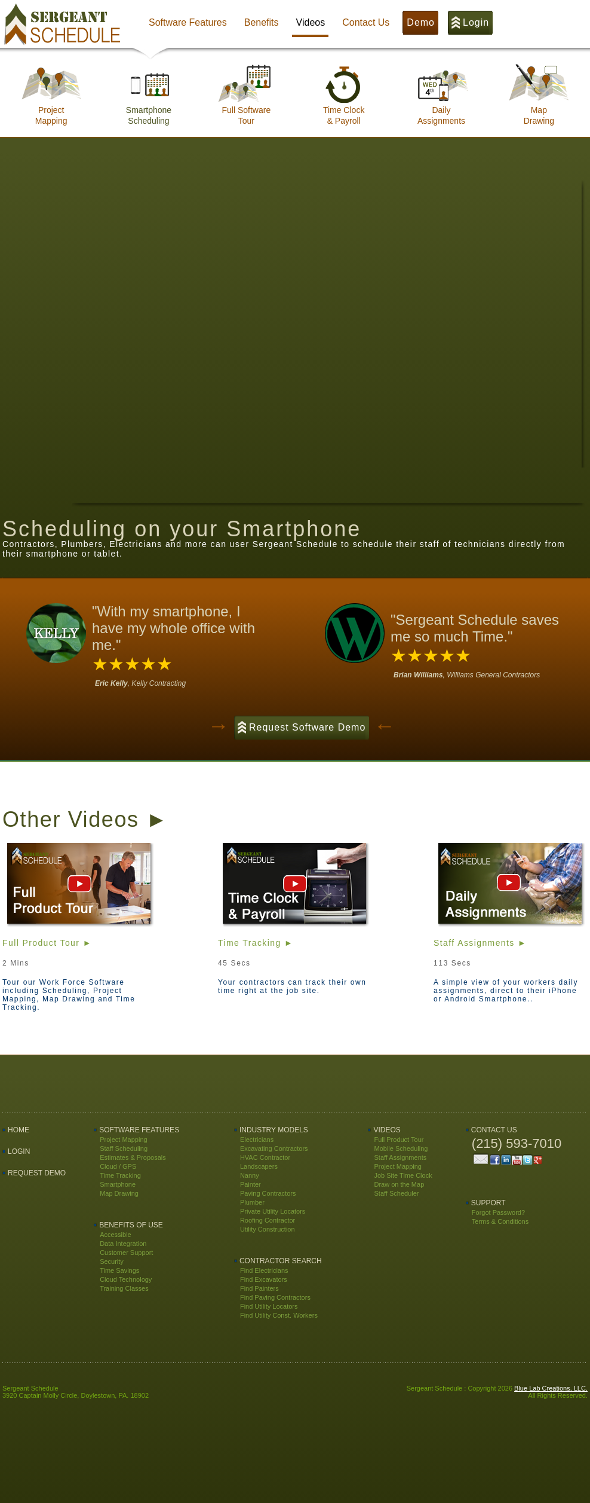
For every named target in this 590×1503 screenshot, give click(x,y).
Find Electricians (264, 1270)
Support (488, 1203)
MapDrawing (539, 111)
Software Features (139, 1130)
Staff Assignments (400, 1157)
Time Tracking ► (255, 943)
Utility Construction (267, 1229)
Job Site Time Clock (403, 1175)
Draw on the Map (399, 1184)
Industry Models (273, 1130)
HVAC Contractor (265, 1157)
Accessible (115, 1234)
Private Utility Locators (272, 1211)
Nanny (249, 1175)
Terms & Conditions (500, 1221)
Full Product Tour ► (47, 943)
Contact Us (494, 1130)
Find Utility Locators (269, 1306)
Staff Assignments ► (480, 943)
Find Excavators (263, 1279)
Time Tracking (120, 1175)
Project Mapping (124, 1139)
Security (112, 1261)
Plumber (252, 1202)
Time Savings (119, 1270)
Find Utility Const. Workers (279, 1315)
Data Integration (123, 1243)
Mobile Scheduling (401, 1148)
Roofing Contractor (267, 1220)
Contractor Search (280, 1261)
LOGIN (19, 1151)
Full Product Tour (398, 1139)
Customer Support (126, 1252)
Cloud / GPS (118, 1166)
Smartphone (118, 1184)
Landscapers (259, 1166)
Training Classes (124, 1288)
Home (18, 1130)
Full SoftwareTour (246, 111)
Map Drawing (119, 1193)
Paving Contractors (268, 1193)
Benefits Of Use (131, 1225)
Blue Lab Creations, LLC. (551, 1388)
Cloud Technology (126, 1279)
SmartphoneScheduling (149, 111)
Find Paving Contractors (275, 1297)
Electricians (257, 1139)
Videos (386, 1130)
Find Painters (259, 1288)
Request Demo (37, 1173)
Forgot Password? (498, 1212)
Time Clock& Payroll (344, 111)
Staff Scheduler (396, 1193)
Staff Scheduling (124, 1148)
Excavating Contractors (274, 1148)
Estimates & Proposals (133, 1157)
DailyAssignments (441, 111)
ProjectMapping (51, 111)
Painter (250, 1184)
